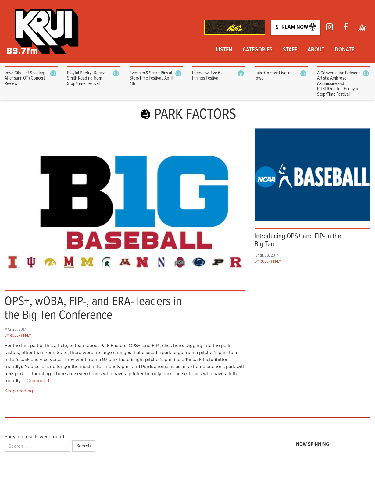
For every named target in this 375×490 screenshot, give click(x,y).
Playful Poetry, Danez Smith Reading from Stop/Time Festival (86, 78)
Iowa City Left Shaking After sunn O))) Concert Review (25, 78)
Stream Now (296, 27)
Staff (290, 50)
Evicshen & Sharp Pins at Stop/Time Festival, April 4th (151, 78)
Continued (38, 381)
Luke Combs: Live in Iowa (272, 76)
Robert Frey (20, 335)
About (316, 50)
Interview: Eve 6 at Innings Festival (208, 76)
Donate (344, 50)
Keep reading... (21, 391)
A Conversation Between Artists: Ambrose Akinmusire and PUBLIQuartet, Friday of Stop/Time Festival (338, 84)
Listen (224, 50)
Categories (258, 50)
